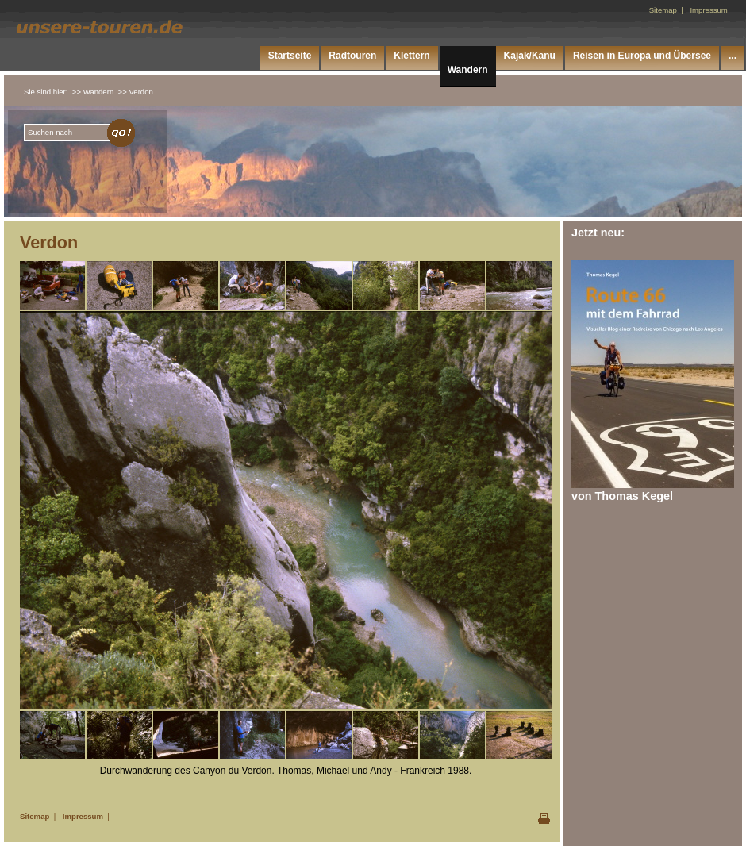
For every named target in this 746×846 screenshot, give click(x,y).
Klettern (411, 55)
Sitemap (34, 816)
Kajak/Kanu (530, 55)
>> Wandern (92, 91)
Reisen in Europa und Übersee (642, 55)
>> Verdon (135, 91)
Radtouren (352, 55)
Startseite (290, 55)
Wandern (468, 69)
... (732, 55)
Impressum (83, 816)
